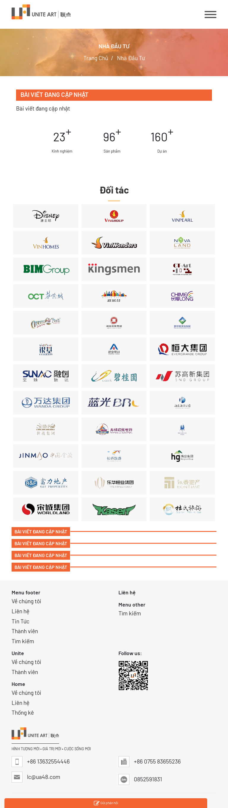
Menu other (131, 604)
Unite (18, 653)
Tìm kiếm (23, 641)
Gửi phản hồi (106, 803)
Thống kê (23, 712)
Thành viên (25, 631)
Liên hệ (20, 611)
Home (18, 684)
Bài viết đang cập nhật (41, 531)
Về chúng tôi (26, 601)
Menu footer (26, 592)
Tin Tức (20, 621)
